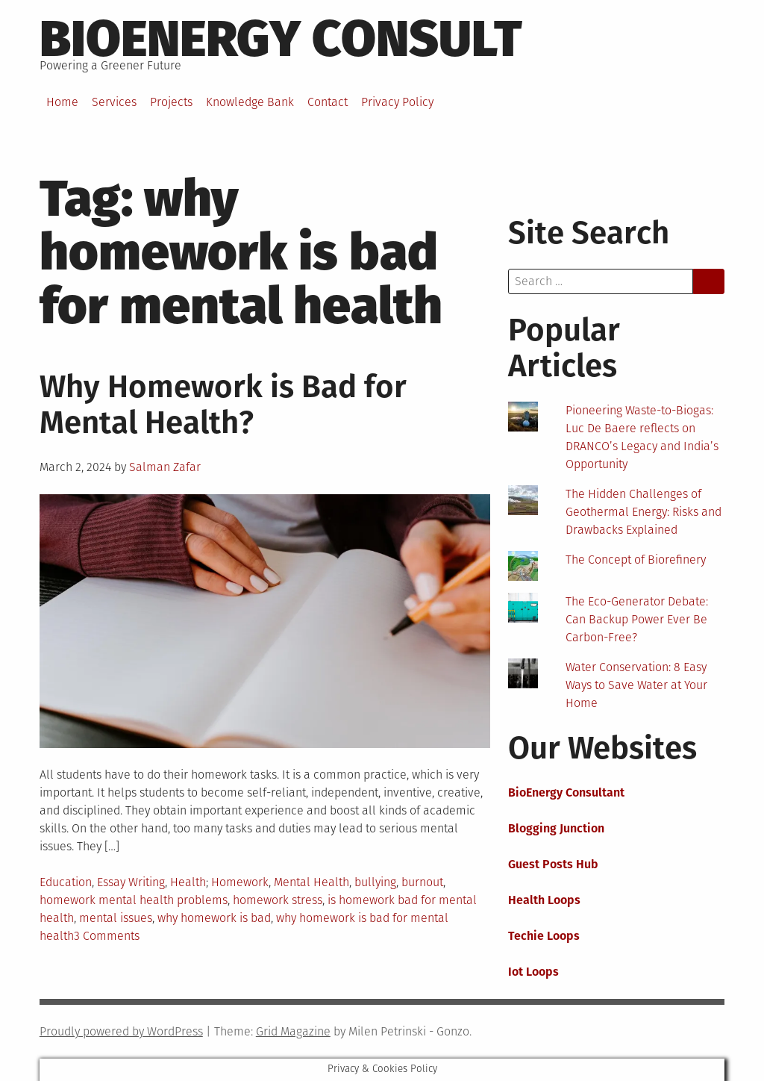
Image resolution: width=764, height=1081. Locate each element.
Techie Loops (544, 936)
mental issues (115, 918)
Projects (171, 102)
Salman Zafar (165, 467)
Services (114, 102)
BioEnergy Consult (281, 38)
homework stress (277, 900)
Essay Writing (131, 882)
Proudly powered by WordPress (121, 1031)
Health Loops (544, 900)
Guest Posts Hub (553, 864)
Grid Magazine (293, 1031)
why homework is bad (214, 918)
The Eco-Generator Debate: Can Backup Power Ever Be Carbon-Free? (637, 619)
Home (62, 102)
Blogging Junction (556, 828)
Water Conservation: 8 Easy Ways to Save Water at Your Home (636, 685)
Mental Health (311, 882)
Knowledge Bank (250, 102)
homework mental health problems (134, 900)
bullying (375, 882)
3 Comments (107, 936)
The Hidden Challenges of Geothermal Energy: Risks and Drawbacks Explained (643, 512)
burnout (422, 882)
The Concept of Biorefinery (636, 559)
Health (188, 882)
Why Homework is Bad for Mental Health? (223, 404)
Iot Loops (533, 972)
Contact (327, 102)
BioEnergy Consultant (566, 792)
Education (66, 882)
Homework (240, 882)
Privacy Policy (397, 102)
